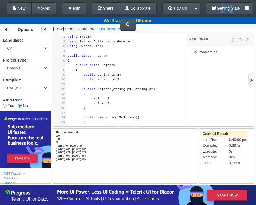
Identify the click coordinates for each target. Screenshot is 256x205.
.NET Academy (14, 173)
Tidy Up (177, 8)
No (23, 105)
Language (12, 40)
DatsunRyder (107, 28)
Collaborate (138, 8)
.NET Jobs (10, 178)
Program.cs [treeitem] (205, 53)
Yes (8, 105)
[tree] (220, 53)
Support (9, 182)
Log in (227, 5)
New (19, 8)
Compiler (11, 80)
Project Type (14, 60)
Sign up (226, 11)
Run (74, 8)
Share (105, 8)
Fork (43, 8)
